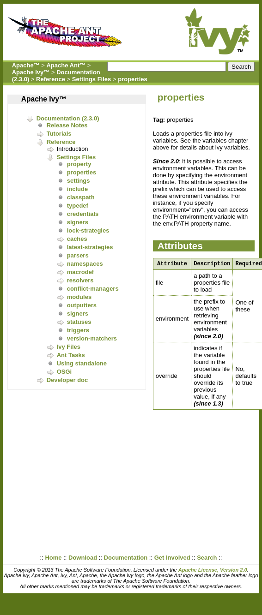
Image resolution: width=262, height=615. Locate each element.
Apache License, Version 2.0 (212, 570)
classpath (81, 197)
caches (77, 238)
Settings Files (91, 79)
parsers (78, 255)
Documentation (126, 557)
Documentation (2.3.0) (68, 118)
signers (77, 222)
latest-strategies (90, 247)
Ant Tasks (71, 355)
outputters (82, 305)
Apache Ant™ (65, 65)
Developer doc (67, 379)
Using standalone (82, 363)
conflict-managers (93, 288)
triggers (78, 330)
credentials (83, 213)
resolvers (80, 280)
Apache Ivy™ (31, 72)
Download (82, 557)
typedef (77, 205)
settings (78, 180)
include (77, 188)
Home (53, 557)
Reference (50, 79)
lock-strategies (88, 230)
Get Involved (172, 557)
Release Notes (67, 125)
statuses (79, 321)
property (79, 164)
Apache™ (26, 65)
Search (207, 557)
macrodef (80, 272)
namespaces (85, 263)
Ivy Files (68, 346)
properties (132, 79)
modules (79, 296)
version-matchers (92, 338)
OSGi (64, 371)
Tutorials (59, 133)
